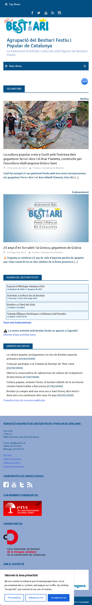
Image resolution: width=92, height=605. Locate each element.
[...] (76, 177)
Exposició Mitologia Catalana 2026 (25, 286)
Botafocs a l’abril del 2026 (21, 304)
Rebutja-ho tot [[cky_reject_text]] (36, 597)
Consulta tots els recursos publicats (24, 400)
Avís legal (7, 455)
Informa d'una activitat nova (19, 334)
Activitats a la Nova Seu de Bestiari (26, 295)
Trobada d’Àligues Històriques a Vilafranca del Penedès (36, 313)
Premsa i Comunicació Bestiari (48, 168)
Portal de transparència (13, 466)
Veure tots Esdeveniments (17, 322)
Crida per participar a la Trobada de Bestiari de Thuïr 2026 (40, 364)
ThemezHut (84, 602)
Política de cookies (11, 462)
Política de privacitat (12, 459)
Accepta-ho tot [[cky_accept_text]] (58, 597)
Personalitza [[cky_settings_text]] (14, 597)
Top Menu (14, 4)
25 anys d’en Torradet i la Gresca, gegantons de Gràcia (42, 248)
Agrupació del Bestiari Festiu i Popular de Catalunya (39, 43)
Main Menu (15, 66)
